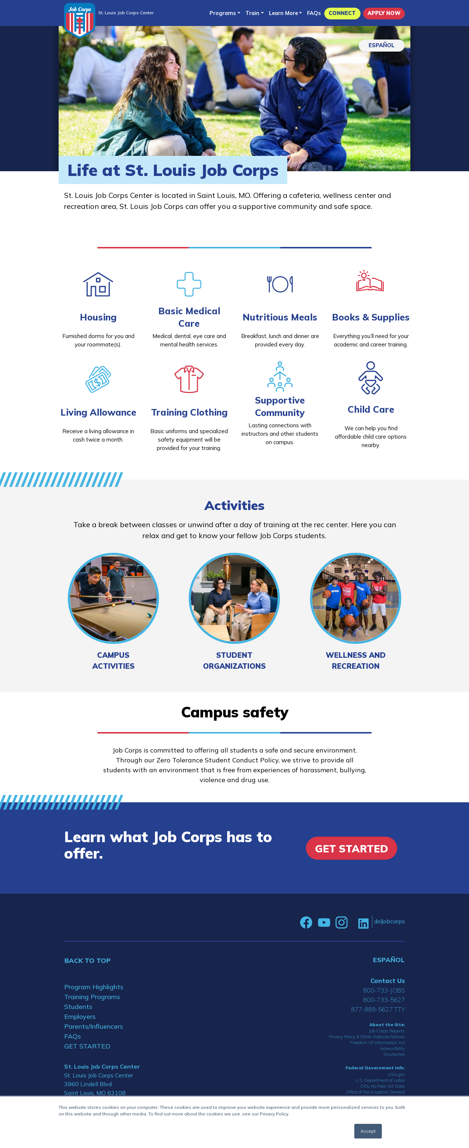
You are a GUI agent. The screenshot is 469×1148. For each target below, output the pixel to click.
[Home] (79, 20)
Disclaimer (394, 1054)
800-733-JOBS (384, 990)
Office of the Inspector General (375, 1092)
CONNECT (342, 13)
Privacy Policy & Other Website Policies (367, 1036)
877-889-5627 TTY (378, 1009)
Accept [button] (368, 1131)
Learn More (283, 13)
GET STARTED (87, 1046)
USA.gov (396, 1074)
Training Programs (92, 997)
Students (78, 1006)
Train (252, 13)
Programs (223, 13)
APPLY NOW (384, 13)
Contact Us (387, 980)
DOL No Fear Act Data (383, 1086)
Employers (80, 1016)
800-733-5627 (384, 999)
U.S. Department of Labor (380, 1080)
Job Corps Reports (387, 1030)
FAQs (314, 13)
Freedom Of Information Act (377, 1042)
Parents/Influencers (93, 1026)
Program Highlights (93, 987)
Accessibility (392, 1048)
